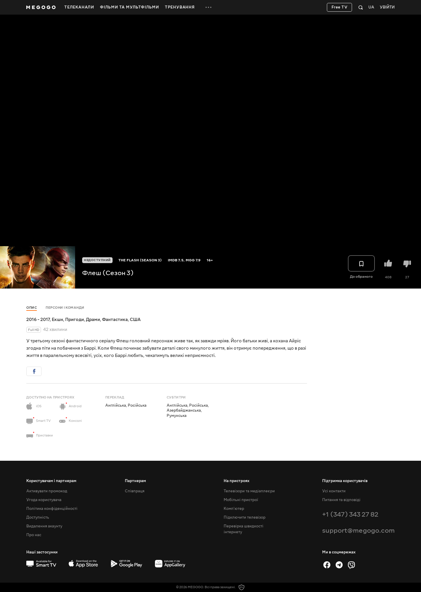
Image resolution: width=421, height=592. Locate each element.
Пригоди (74, 319)
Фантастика (115, 319)
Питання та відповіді (341, 500)
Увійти (387, 7)
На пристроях (236, 481)
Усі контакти (334, 491)
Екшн (57, 319)
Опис (31, 308)
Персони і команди (65, 308)
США (135, 319)
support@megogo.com (358, 530)
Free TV (340, 7)
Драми (93, 319)
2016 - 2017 (38, 319)
